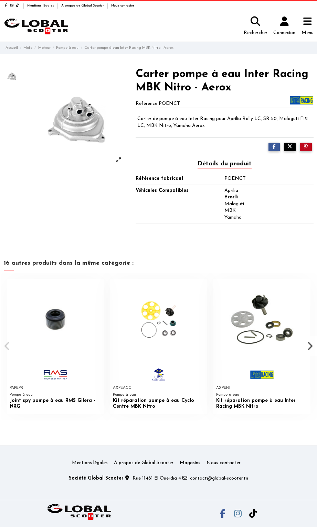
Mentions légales (41, 6)
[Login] (284, 26)
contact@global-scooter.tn (219, 478)
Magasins (190, 462)
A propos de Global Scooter (83, 6)
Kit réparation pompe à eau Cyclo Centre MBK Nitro (153, 403)
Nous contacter (122, 6)
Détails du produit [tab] (225, 164)
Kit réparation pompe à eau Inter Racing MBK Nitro (256, 403)
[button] (7, 346)
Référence (146, 103)
